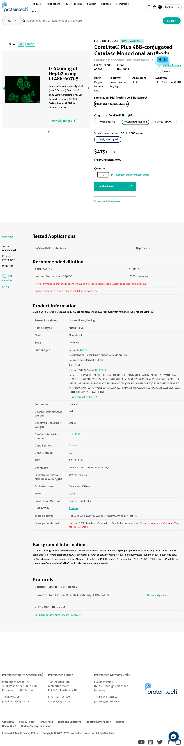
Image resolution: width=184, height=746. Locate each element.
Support (91, 3)
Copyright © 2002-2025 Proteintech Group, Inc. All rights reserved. (80, 733)
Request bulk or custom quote (132, 174)
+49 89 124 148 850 (105, 697)
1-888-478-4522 (11, 697)
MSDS (5, 287)
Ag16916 (82, 350)
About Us (36, 11)
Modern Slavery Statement (35, 726)
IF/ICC (30, 44)
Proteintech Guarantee (107, 201)
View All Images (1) (63, 121)
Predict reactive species (84, 396)
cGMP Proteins (74, 3)
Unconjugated (107, 121)
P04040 (73, 508)
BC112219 (100, 370)
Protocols (7, 265)
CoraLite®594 (163, 121)
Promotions (122, 3)
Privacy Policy (26, 721)
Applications (53, 3)
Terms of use (46, 721)
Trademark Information (98, 721)
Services (106, 3)
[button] (174, 736)
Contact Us (8, 721)
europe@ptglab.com (59, 701)
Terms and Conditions (69, 721)
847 (71, 452)
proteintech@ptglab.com (16, 701)
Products (36, 3)
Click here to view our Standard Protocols (57, 614)
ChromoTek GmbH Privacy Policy (20, 733)
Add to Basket (106, 186)
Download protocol (158, 595)
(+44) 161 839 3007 (59, 697)
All (20, 44)
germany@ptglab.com (106, 701)
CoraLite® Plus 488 (135, 121)
